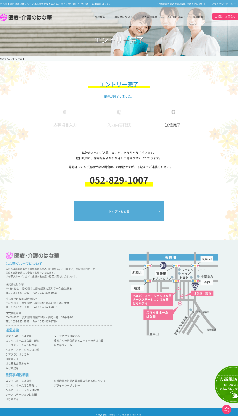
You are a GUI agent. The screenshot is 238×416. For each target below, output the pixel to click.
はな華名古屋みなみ (16, 362)
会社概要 (100, 17)
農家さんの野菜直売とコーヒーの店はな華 (77, 341)
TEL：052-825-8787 (17, 323)
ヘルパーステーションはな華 (21, 349)
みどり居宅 (12, 366)
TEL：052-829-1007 (17, 294)
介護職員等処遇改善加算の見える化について (181, 3)
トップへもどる (119, 211)
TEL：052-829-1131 (17, 308)
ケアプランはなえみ (16, 354)
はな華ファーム (62, 345)
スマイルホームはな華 (18, 337)
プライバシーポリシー (224, 3)
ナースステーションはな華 (20, 345)
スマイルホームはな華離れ (20, 383)
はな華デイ (12, 358)
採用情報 (198, 17)
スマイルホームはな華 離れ (21, 341)
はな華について (123, 17)
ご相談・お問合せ (225, 16)
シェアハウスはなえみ (66, 337)
